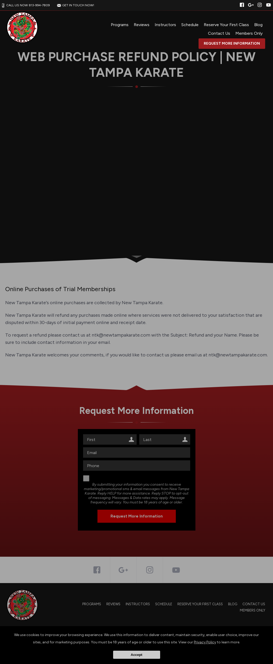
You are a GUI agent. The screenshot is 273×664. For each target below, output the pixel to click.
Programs (120, 24)
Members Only (249, 33)
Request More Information (232, 43)
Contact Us (219, 33)
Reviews (141, 24)
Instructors (165, 24)
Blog (258, 24)
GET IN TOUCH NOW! (75, 5)
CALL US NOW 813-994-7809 (25, 5)
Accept (136, 655)
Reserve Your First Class (226, 24)
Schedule (190, 24)
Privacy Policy (205, 642)
